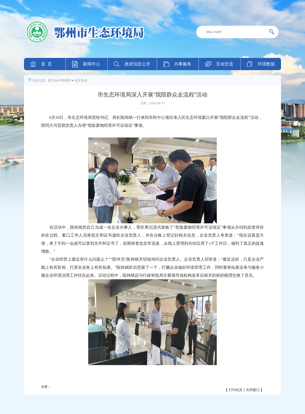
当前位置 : (39, 80)
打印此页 (235, 390)
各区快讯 (80, 80)
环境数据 (266, 64)
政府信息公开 (137, 64)
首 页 (46, 64)
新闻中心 (91, 64)
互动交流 (224, 64)
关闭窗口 (253, 390)
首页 (51, 80)
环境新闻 (64, 80)
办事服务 (182, 64)
